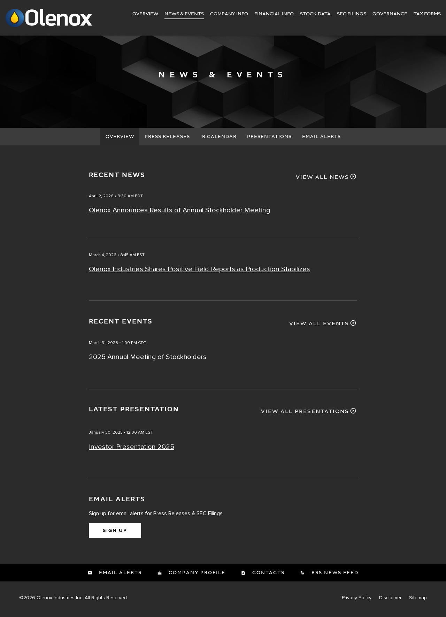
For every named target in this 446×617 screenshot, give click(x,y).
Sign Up (115, 533)
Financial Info (274, 14)
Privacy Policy (356, 600)
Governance (389, 14)
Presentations (269, 139)
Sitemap (418, 600)
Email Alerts (321, 139)
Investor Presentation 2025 (131, 449)
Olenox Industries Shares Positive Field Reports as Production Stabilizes (199, 272)
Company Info (229, 14)
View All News (322, 180)
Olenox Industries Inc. (60, 600)
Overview (145, 14)
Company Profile (196, 575)
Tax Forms (427, 14)
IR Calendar (218, 139)
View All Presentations (305, 415)
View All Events (319, 327)
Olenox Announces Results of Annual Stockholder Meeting (179, 213)
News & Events (184, 14)
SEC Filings (351, 14)
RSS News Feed (334, 575)
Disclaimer (390, 600)
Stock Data (315, 14)
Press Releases (167, 139)
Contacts (268, 575)
